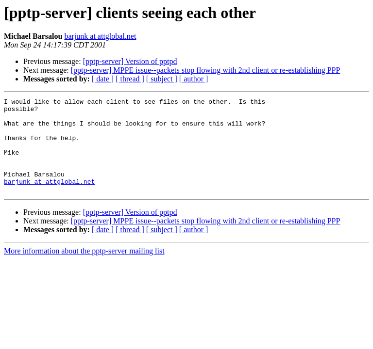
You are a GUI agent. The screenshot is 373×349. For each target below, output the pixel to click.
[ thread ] (130, 79)
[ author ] (193, 79)
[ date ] (103, 79)
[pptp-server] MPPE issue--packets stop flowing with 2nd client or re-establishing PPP (205, 70)
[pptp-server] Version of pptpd (130, 61)
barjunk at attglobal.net (100, 36)
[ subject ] (161, 79)
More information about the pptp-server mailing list (84, 270)
